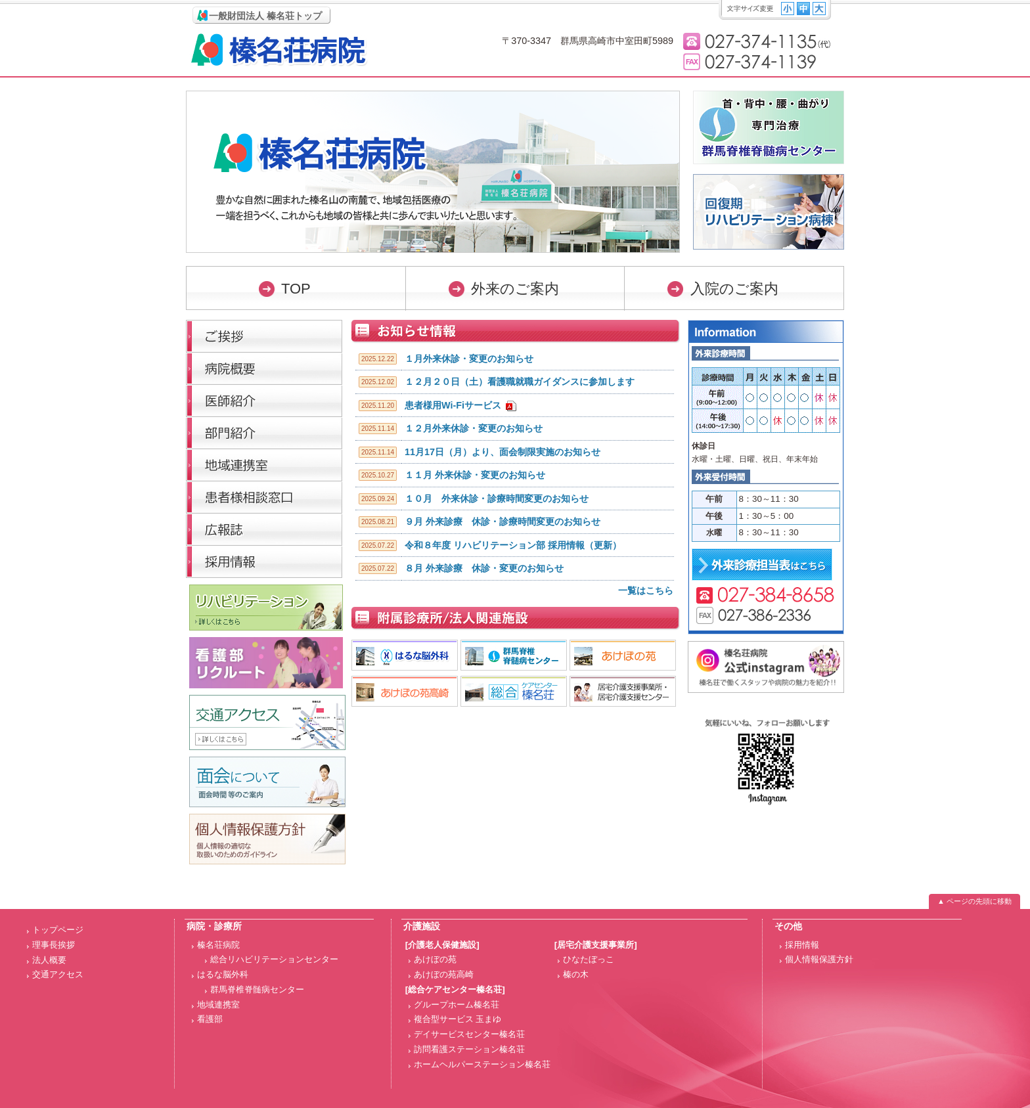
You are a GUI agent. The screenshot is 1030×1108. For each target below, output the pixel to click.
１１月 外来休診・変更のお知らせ (475, 475)
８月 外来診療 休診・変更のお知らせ (484, 568)
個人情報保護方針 (819, 959)
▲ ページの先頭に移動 (974, 901)
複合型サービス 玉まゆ (458, 1019)
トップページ (57, 930)
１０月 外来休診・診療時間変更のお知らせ (497, 498)
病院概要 (264, 368)
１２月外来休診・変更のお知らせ (474, 428)
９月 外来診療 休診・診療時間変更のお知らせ (502, 521)
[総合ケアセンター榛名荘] (455, 989)
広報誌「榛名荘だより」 (264, 529)
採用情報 (264, 561)
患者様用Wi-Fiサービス (453, 405)
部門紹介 (264, 432)
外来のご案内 (515, 288)
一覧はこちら (645, 590)
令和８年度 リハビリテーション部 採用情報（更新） (513, 545)
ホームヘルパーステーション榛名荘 (482, 1064)
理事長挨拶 (264, 336)
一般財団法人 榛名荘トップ (265, 16)
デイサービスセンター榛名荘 (469, 1034)
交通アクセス (57, 974)
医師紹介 (264, 400)
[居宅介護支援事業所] (595, 945)
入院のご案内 (734, 288)
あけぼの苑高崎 (444, 974)
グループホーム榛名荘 (456, 1004)
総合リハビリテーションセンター (274, 959)
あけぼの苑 (435, 959)
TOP (296, 288)
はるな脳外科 (222, 974)
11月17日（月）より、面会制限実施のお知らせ (502, 452)
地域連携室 (218, 1004)
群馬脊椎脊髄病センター (257, 989)
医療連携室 (264, 465)
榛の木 (576, 974)
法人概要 (49, 960)
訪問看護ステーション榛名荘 (469, 1049)
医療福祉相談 (264, 497)
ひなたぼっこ (588, 959)
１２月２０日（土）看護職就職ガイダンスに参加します (520, 381)
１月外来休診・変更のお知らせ (469, 358)
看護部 (210, 1019)
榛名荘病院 (279, 49)
